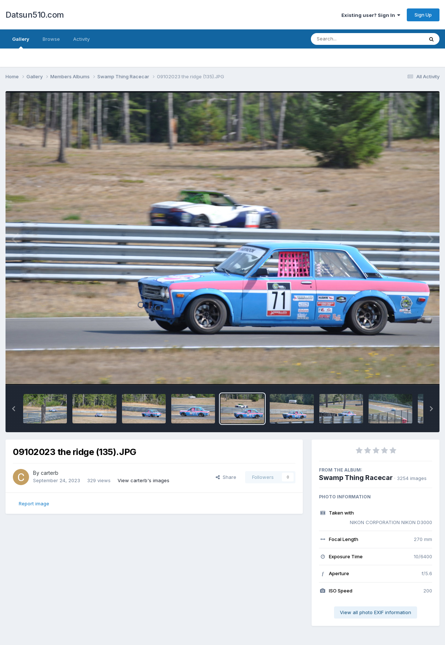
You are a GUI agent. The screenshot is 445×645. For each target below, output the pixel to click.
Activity (81, 39)
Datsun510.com (35, 14)
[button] (14, 409)
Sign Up (423, 15)
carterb (49, 473)
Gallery (20, 42)
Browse (51, 39)
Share (226, 477)
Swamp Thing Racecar (356, 477)
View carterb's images (143, 480)
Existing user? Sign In (370, 15)
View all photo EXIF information (375, 612)
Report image (34, 503)
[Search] (347, 39)
